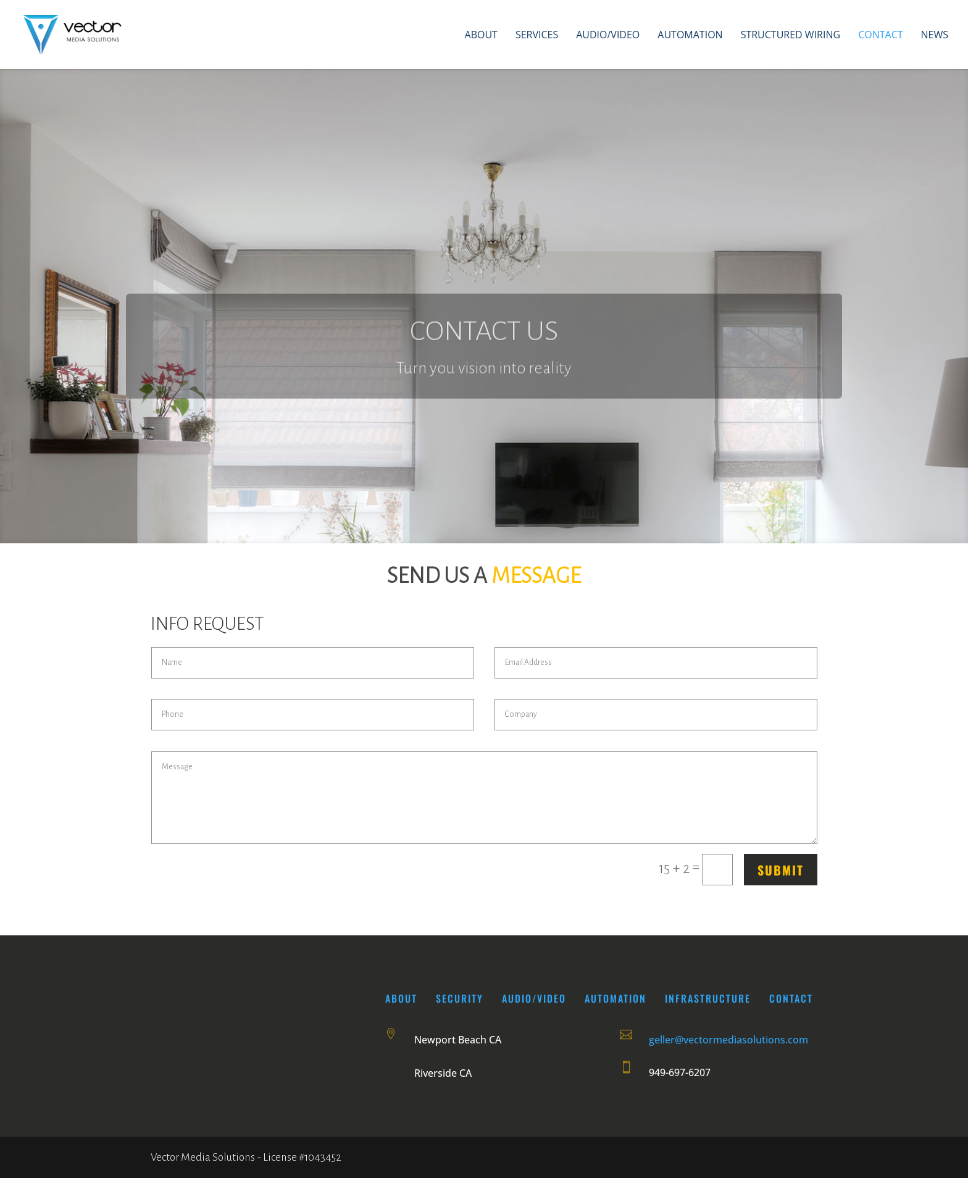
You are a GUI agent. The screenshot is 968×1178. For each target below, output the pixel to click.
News (934, 35)
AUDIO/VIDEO (534, 998)
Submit (780, 870)
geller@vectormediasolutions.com (728, 1039)
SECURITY (461, 998)
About (481, 35)
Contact (880, 35)
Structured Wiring (790, 35)
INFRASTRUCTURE (708, 998)
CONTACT (791, 998)
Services (536, 35)
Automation (689, 35)
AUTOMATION (615, 998)
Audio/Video (608, 35)
